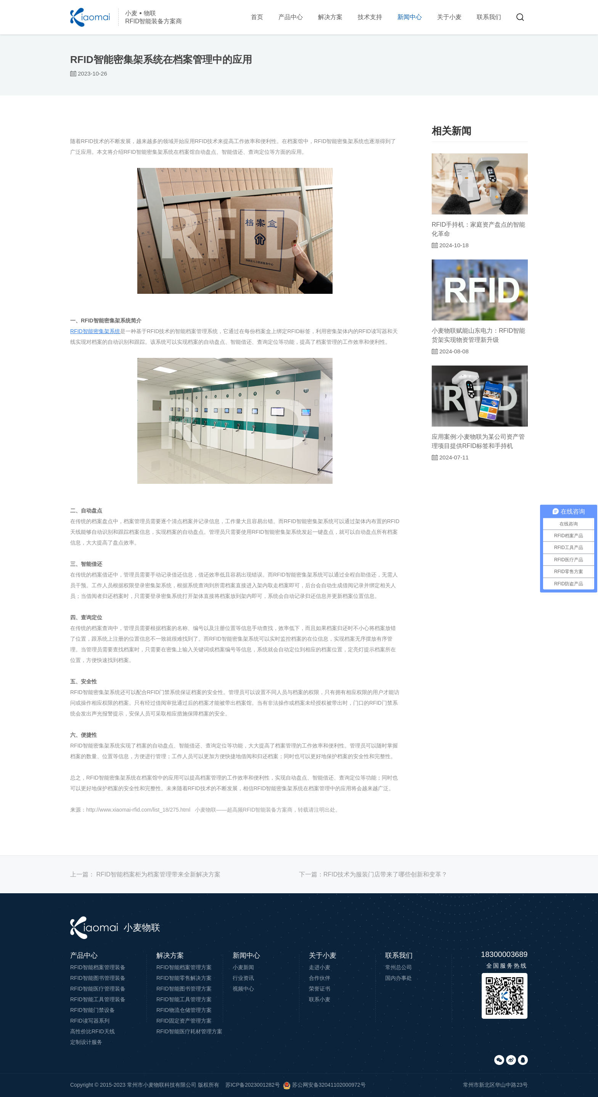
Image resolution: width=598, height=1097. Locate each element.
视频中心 (243, 989)
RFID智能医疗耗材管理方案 (189, 1031)
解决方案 (330, 17)
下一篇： (373, 874)
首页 (257, 17)
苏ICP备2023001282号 (252, 1085)
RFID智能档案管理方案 (184, 967)
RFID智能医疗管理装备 (97, 989)
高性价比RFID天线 (92, 1031)
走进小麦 (319, 967)
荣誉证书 (319, 989)
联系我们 (489, 17)
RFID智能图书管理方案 (184, 989)
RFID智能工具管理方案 (184, 999)
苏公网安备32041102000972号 (324, 1085)
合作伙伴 (319, 978)
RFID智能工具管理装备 (97, 999)
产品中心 (290, 17)
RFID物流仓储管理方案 (184, 1010)
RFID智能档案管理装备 (97, 967)
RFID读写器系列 (89, 1021)
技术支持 (370, 17)
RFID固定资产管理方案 (184, 1021)
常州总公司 (398, 967)
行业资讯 (243, 978)
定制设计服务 (86, 1042)
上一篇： (145, 874)
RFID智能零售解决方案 (184, 978)
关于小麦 (449, 17)
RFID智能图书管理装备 (97, 978)
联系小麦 (319, 999)
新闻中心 (409, 17)
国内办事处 (398, 978)
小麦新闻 (243, 967)
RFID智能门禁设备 (92, 1010)
